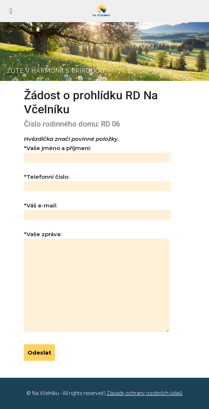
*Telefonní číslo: (97, 181)
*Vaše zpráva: (96, 282)
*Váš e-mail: (97, 210)
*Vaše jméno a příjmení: (97, 153)
